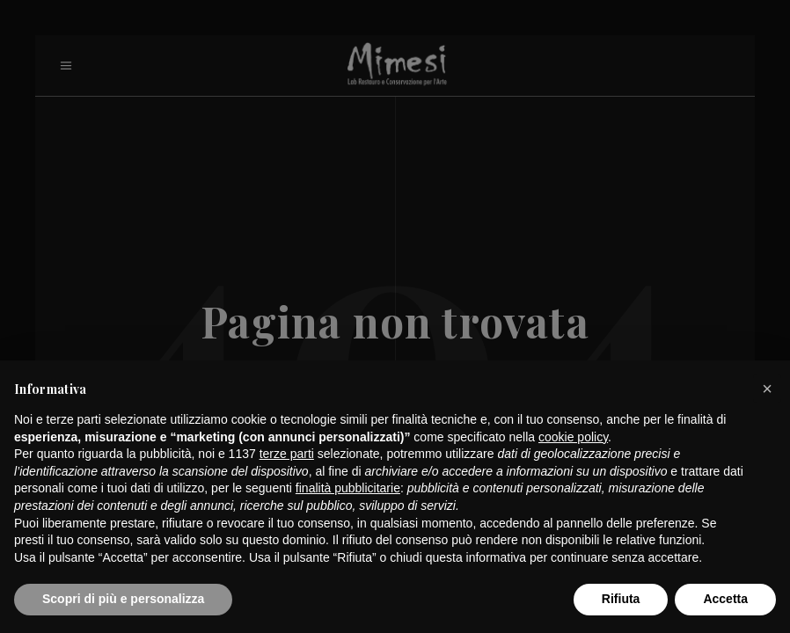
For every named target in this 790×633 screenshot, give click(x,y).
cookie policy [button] (573, 437)
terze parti (287, 454)
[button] (767, 389)
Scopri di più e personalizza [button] (123, 599)
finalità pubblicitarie (348, 488)
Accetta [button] (725, 599)
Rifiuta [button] (621, 599)
